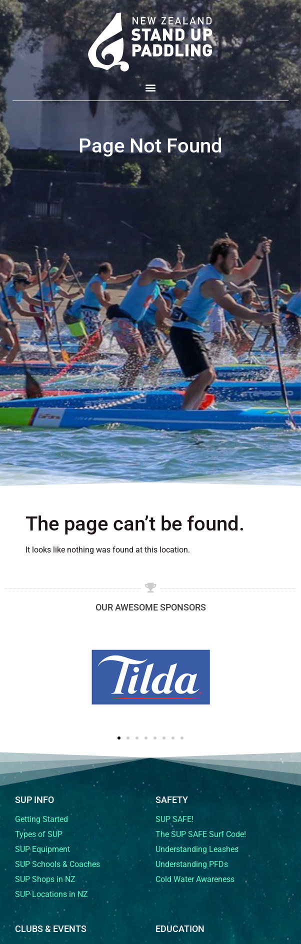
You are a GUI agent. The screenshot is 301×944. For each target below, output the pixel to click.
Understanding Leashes (197, 849)
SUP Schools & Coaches (57, 864)
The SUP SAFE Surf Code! (201, 834)
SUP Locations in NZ (51, 894)
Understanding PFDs (192, 864)
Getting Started (41, 819)
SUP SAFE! (175, 819)
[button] (150, 87)
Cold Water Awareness (195, 879)
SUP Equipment (42, 849)
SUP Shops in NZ (45, 879)
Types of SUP (38, 834)
